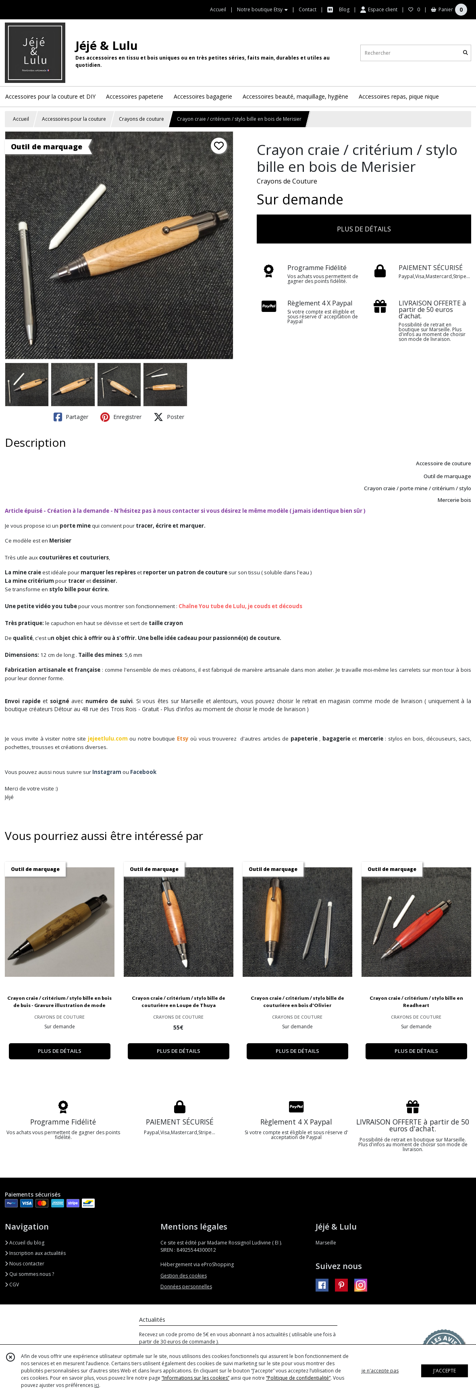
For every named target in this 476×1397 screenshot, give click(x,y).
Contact (307, 9)
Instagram (106, 772)
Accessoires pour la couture (74, 119)
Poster (169, 417)
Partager (71, 417)
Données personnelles (186, 1286)
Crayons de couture (141, 119)
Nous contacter (24, 1263)
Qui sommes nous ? (29, 1274)
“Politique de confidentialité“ (298, 1377)
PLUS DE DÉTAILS (364, 229)
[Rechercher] (465, 53)
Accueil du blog (24, 1242)
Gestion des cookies (183, 1275)
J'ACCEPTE (444, 1370)
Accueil (21, 119)
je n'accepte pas (380, 1370)
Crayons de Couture (287, 181)
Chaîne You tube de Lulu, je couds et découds (240, 606)
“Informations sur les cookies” (195, 1377)
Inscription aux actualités (35, 1253)
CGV (12, 1284)
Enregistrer (120, 417)
